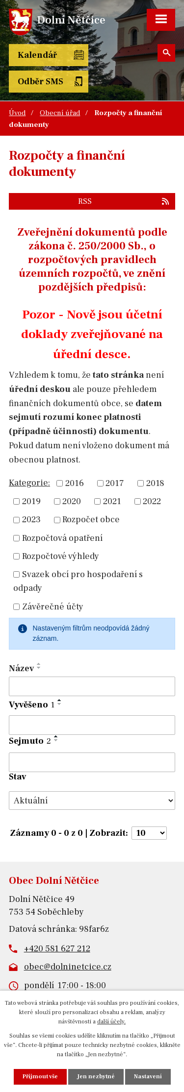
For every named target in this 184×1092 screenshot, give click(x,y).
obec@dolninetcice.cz (67, 966)
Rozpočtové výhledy (60, 556)
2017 (114, 483)
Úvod (17, 113)
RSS (124, 201)
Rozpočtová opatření (62, 538)
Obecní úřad (60, 113)
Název (21, 668)
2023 (31, 520)
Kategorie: (29, 482)
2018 (155, 483)
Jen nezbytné (96, 1076)
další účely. (111, 1021)
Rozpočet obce (91, 520)
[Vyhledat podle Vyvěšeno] (92, 725)
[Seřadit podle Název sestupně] (39, 668)
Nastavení (148, 1076)
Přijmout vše (40, 1076)
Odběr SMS (40, 81)
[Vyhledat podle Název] (92, 686)
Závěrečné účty (52, 606)
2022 (152, 501)
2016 (74, 483)
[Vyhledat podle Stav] (92, 800)
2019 (31, 501)
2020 (71, 501)
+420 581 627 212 (57, 948)
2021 (112, 501)
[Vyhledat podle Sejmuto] (92, 762)
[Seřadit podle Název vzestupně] (39, 664)
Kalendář (37, 55)
